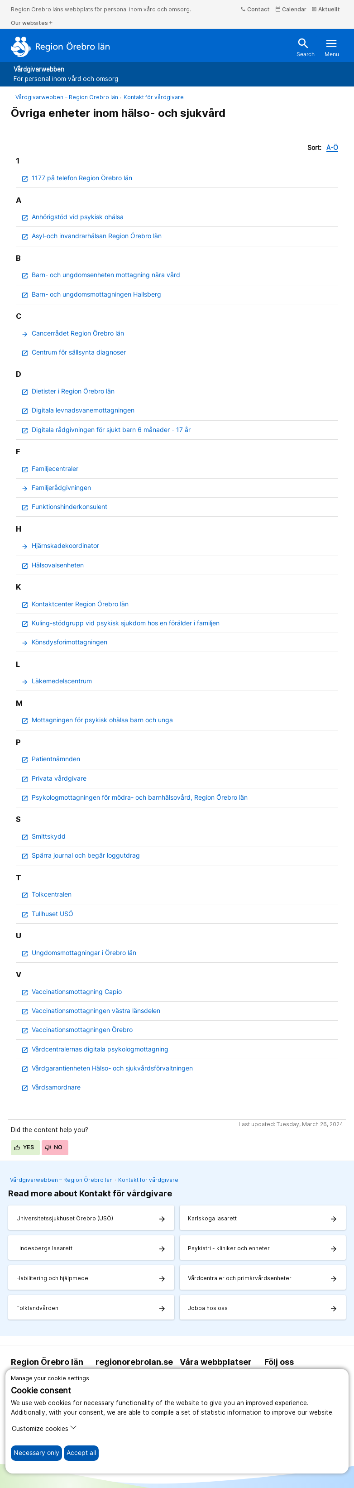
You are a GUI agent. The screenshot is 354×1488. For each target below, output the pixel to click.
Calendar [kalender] (290, 9)
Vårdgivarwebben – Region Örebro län (66, 97)
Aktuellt (325, 9)
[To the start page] (60, 46)
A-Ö (332, 147)
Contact (255, 9)
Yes (24, 1147)
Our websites (32, 23)
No (53, 1147)
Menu (332, 47)
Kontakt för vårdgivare (154, 97)
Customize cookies (44, 1428)
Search (306, 47)
